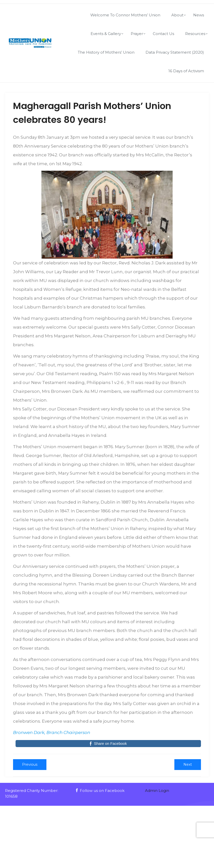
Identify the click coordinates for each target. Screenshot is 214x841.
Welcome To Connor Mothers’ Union (125, 15)
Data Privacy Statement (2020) (175, 52)
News (198, 15)
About (177, 15)
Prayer (137, 33)
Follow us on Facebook (99, 790)
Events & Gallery (106, 33)
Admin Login (157, 790)
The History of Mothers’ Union (106, 52)
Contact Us (163, 33)
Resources (195, 33)
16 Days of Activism (186, 70)
